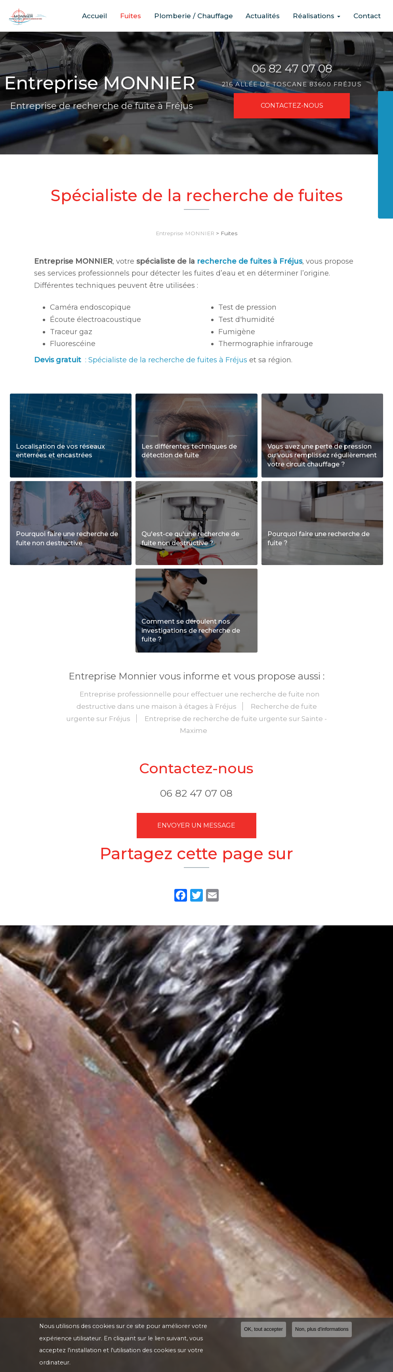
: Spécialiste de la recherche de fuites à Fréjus (140, 360)
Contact (368, 16)
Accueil (115, 16)
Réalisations (322, 16)
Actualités (272, 16)
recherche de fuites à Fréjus (249, 261)
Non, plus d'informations (322, 1329)
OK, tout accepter (263, 1329)
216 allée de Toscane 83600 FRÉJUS (292, 84)
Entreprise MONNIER (185, 233)
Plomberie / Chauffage (206, 16)
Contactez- (292, 105)
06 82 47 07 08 (292, 68)
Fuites (147, 16)
